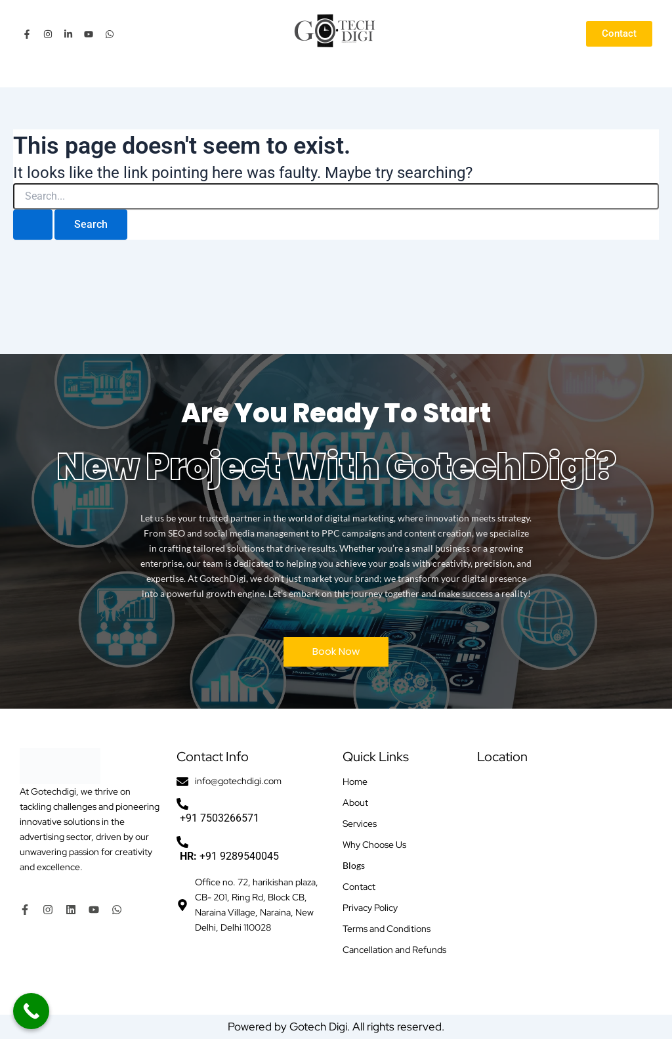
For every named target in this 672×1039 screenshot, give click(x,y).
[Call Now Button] (31, 1011)
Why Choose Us (374, 845)
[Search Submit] (32, 225)
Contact (359, 887)
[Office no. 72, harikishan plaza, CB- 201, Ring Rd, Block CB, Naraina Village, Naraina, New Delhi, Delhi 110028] (564, 876)
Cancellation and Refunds (394, 950)
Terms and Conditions (386, 929)
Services (360, 823)
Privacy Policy (370, 908)
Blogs (354, 865)
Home (355, 781)
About (355, 802)
